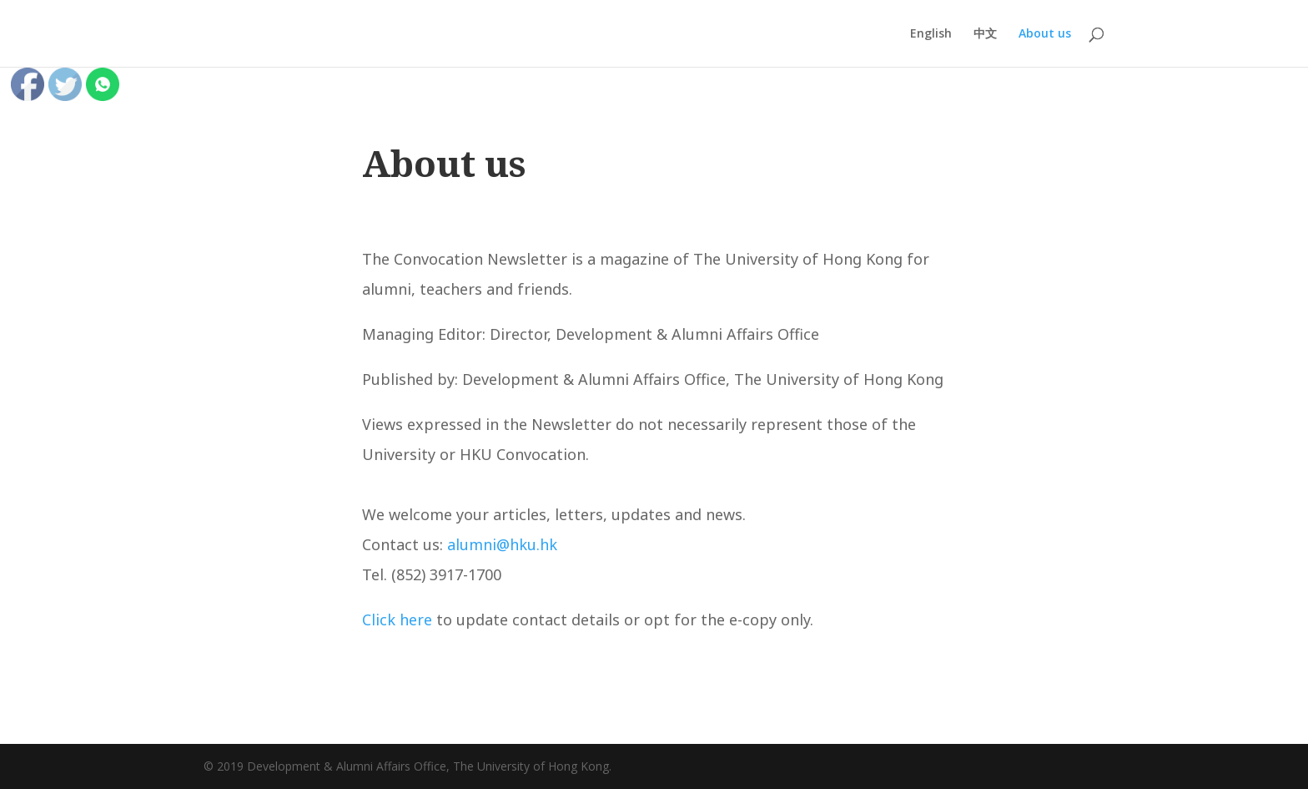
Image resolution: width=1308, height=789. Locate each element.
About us (1045, 34)
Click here (397, 619)
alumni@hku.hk (502, 544)
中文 (985, 34)
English (931, 34)
